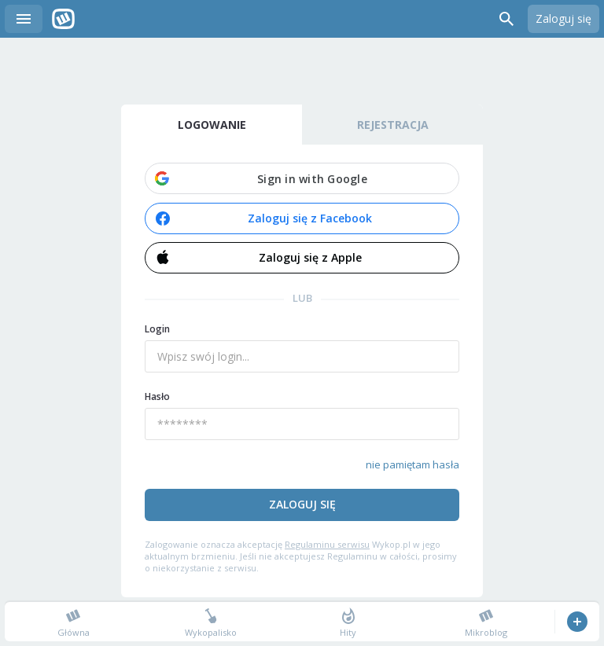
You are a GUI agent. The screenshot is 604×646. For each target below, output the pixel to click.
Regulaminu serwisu (327, 544)
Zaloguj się (563, 18)
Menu (23, 19)
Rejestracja (393, 124)
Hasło (157, 396)
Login (157, 329)
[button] (302, 178)
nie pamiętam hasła (412, 464)
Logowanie (212, 124)
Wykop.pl (63, 19)
